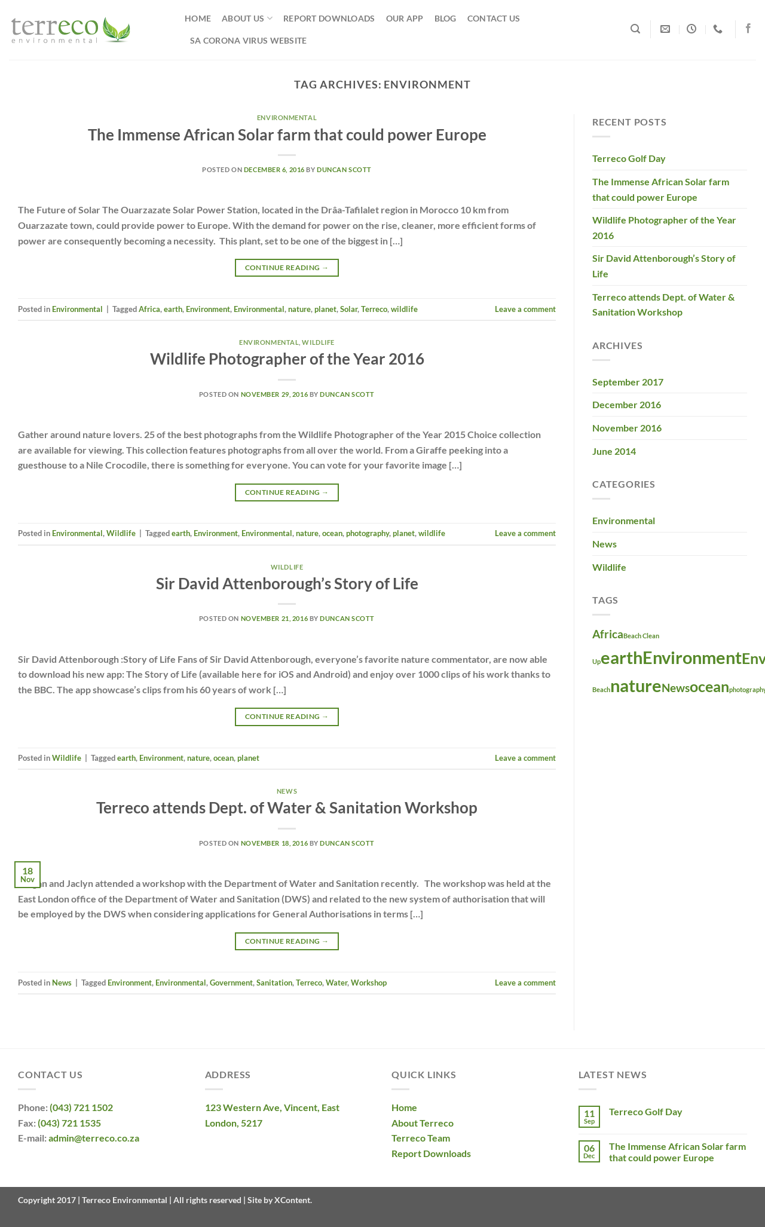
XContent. (292, 1200)
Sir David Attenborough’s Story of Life (287, 583)
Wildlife (318, 342)
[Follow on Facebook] (748, 28)
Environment (208, 309)
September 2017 (627, 381)
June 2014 (614, 451)
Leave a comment (525, 309)
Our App (405, 18)
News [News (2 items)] (676, 687)
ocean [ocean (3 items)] (709, 686)
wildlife (404, 309)
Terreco (374, 309)
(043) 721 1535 (69, 1122)
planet (325, 309)
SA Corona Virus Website (248, 40)
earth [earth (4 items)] (621, 657)
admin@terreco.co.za (93, 1137)
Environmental (287, 117)
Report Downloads (329, 18)
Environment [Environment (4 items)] (692, 657)
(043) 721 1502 (81, 1107)
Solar (348, 309)
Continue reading (287, 267)
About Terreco (422, 1122)
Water (336, 982)
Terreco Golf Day (629, 158)
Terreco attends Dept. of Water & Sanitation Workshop (287, 807)
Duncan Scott (344, 169)
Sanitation (274, 982)
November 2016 (627, 427)
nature (299, 309)
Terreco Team (420, 1137)
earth (173, 309)
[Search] (635, 29)
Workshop (369, 982)
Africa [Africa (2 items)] (607, 634)
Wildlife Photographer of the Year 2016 (287, 359)
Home (198, 18)
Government (231, 982)
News (287, 791)
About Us (247, 18)
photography (367, 533)
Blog (445, 18)
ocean (332, 533)
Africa (149, 309)
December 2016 (626, 404)
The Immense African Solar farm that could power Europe (287, 134)
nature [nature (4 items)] (636, 685)
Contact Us (494, 18)
